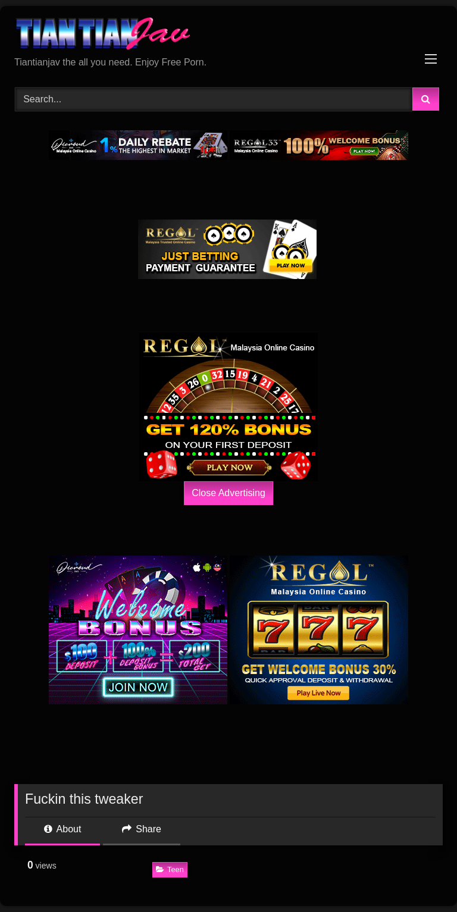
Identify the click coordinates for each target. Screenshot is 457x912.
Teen (170, 869)
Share (141, 829)
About (62, 829)
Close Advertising (228, 493)
